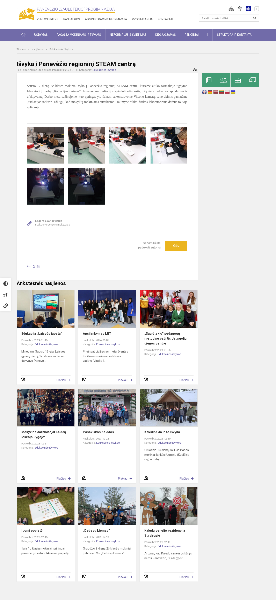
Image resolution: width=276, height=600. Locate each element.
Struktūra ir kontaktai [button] (234, 34)
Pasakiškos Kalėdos (98, 432)
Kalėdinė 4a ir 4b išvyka (162, 432)
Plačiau (61, 380)
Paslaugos (71, 19)
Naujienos (38, 49)
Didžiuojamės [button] (165, 34)
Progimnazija (142, 19)
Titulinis (21, 49)
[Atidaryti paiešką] (254, 18)
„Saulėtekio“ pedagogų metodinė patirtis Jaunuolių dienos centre (165, 338)
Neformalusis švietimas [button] (128, 34)
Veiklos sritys (47, 19)
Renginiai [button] (192, 34)
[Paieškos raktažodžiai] (229, 18)
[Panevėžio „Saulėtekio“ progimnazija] (27, 14)
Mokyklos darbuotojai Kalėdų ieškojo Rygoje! (43, 434)
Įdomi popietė (32, 530)
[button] (231, 8)
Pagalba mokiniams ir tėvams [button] (79, 34)
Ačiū (176, 246)
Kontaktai (165, 19)
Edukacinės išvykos (61, 49)
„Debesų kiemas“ (96, 530)
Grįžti (36, 267)
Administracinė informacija (106, 19)
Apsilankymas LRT (97, 333)
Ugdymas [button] (41, 34)
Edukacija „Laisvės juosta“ (41, 333)
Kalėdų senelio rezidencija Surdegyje (164, 533)
